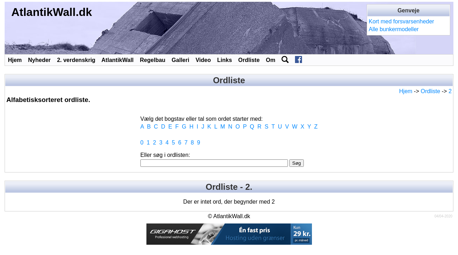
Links (224, 60)
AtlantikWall (118, 60)
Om (271, 60)
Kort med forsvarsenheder (401, 21)
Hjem (15, 60)
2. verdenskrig (76, 60)
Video (203, 60)
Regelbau (153, 60)
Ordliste (249, 60)
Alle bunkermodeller (393, 29)
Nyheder (39, 60)
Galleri (180, 60)
